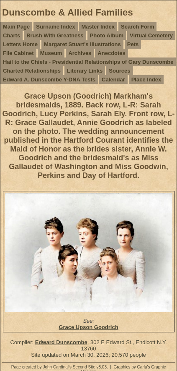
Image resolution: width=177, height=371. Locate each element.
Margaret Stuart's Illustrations (82, 44)
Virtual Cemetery (151, 35)
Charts (11, 35)
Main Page (16, 27)
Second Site (84, 367)
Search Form (137, 27)
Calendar (113, 79)
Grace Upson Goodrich (88, 327)
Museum (51, 53)
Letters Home (20, 44)
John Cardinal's (57, 367)
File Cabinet (18, 53)
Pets (133, 44)
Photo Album (106, 35)
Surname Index (55, 27)
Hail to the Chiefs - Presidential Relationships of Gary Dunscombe (88, 62)
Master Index (98, 27)
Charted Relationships (32, 71)
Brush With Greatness (54, 35)
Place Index (146, 79)
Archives (79, 53)
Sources (119, 71)
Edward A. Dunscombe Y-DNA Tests (49, 79)
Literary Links (85, 71)
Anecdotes (111, 53)
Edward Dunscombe (61, 342)
